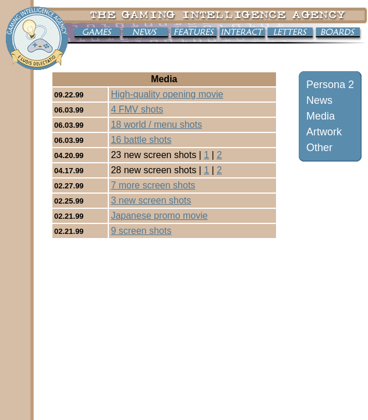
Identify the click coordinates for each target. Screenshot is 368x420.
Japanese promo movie (159, 215)
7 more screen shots (153, 185)
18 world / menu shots (156, 125)
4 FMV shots (137, 109)
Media (320, 116)
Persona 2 (330, 84)
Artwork (324, 132)
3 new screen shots (151, 200)
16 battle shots (141, 140)
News (319, 100)
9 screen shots (141, 231)
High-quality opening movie (167, 94)
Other (319, 147)
